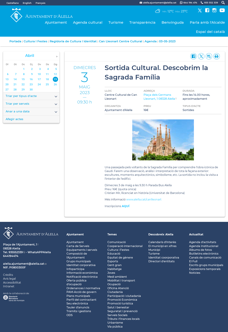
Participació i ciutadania (124, 296)
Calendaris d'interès (162, 242)
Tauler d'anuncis (77, 307)
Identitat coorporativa (163, 257)
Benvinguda (173, 22)
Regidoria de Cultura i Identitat (73, 41)
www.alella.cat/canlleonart (144, 199)
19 (55, 79)
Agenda (151, 41)
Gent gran (114, 265)
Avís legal (9, 278)
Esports (112, 261)
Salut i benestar (118, 307)
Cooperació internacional (125, 246)
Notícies (194, 272)
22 (23, 84)
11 (47, 74)
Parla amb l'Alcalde (207, 22)
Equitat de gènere (120, 257)
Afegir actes (14, 119)
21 (15, 84)
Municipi (154, 249)
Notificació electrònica (82, 276)
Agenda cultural (87, 22)
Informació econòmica (82, 272)
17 (39, 79)
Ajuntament (56, 22)
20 (7, 84)
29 (23, 89)
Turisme (115, 22)
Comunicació (116, 242)
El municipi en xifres (162, 246)
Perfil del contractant (81, 299)
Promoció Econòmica (122, 299)
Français (40, 3)
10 (39, 74)
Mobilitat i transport (121, 280)
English (27, 3)
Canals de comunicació (205, 257)
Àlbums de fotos (200, 249)
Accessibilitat (12, 282)
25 (47, 84)
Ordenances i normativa (83, 288)
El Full (193, 261)
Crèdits (8, 274)
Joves (111, 272)
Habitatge (114, 269)
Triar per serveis (32, 104)
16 (31, 79)
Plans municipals (78, 296)
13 (7, 79)
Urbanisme (115, 322)
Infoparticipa (75, 269)
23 (31, 84)
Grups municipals (78, 261)
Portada (15, 41)
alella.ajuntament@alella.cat (23, 263)
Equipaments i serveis (81, 249)
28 (15, 89)
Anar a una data (32, 112)
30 (31, 89)
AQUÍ (125, 206)
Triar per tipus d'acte (32, 96)
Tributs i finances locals (123, 319)
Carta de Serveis (77, 246)
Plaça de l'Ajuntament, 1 (20, 244)
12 (55, 74)
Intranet (8, 286)
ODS (69, 315)
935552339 (16, 252)
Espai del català (210, 31)
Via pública (115, 326)
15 (23, 79)
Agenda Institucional (203, 246)
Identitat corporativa (81, 265)
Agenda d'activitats (202, 242)
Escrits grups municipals (206, 265)
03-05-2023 (167, 41)
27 (7, 89)
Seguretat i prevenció (122, 311)
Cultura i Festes (35, 41)
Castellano (13, 3)
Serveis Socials (117, 315)
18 (47, 79)
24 (39, 84)
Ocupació (114, 284)
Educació (113, 253)
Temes (112, 234)
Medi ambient (117, 276)
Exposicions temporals (204, 269)
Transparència (142, 22)
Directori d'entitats (161, 261)
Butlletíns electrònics (203, 253)
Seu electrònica (77, 303)
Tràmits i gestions (78, 311)
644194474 (10, 256)
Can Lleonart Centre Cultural (120, 41)
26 (55, 84)
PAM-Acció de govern (81, 292)
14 (15, 79)
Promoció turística (120, 303)
